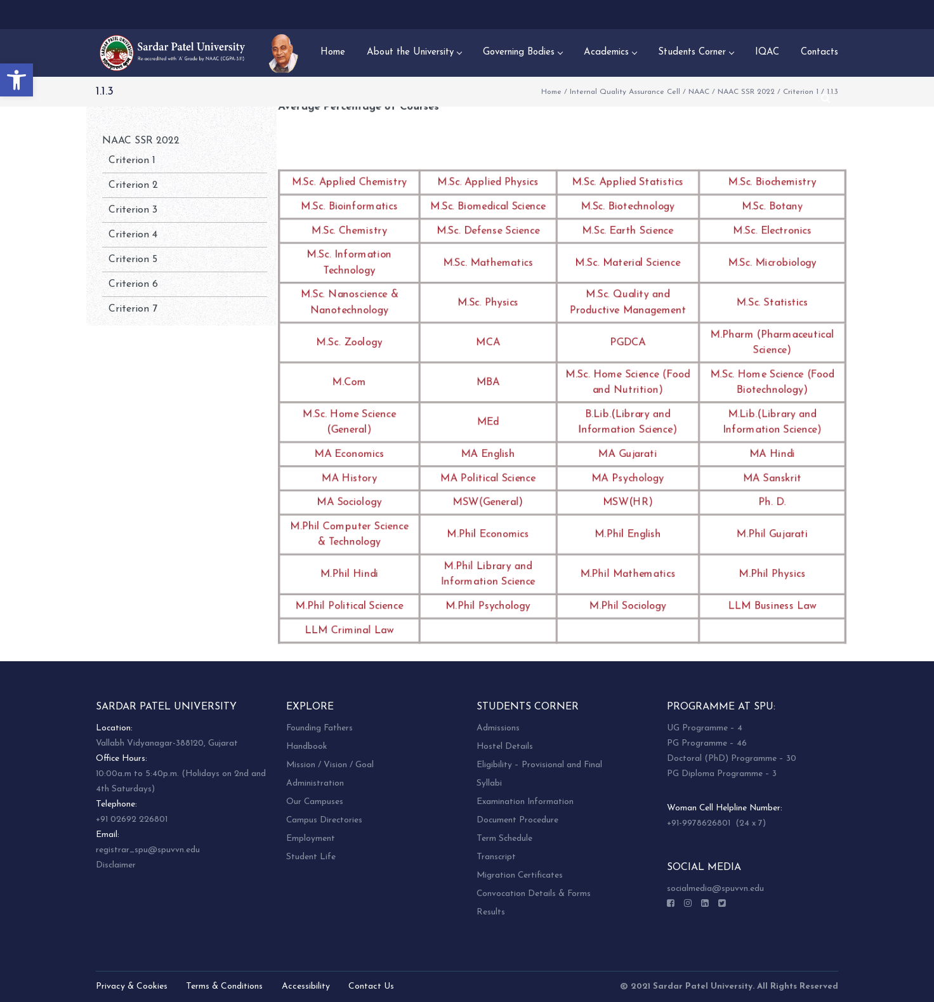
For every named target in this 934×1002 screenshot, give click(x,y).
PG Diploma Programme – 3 (722, 774)
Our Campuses (314, 802)
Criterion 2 (133, 185)
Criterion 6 (133, 284)
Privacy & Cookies (132, 986)
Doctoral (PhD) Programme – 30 (731, 759)
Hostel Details (505, 746)
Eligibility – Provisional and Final (539, 765)
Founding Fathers (319, 728)
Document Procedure (517, 820)
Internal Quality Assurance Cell (625, 92)
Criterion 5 (133, 259)
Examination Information (525, 802)
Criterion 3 (133, 210)
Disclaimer (116, 865)
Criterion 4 (133, 235)
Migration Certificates (520, 875)
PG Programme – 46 (707, 743)
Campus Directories (324, 820)
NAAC (698, 92)
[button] (16, 79)
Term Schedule (504, 838)
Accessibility (306, 986)
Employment (310, 838)
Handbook (306, 746)
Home (551, 92)
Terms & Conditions (224, 986)
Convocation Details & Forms (534, 894)
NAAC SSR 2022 (746, 92)
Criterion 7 (133, 309)
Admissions (498, 728)
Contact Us (371, 986)
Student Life (311, 857)
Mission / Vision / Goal (330, 765)
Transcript (496, 857)
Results (491, 912)
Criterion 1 (132, 160)
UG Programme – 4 (704, 728)
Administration (315, 783)
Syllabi (489, 783)
